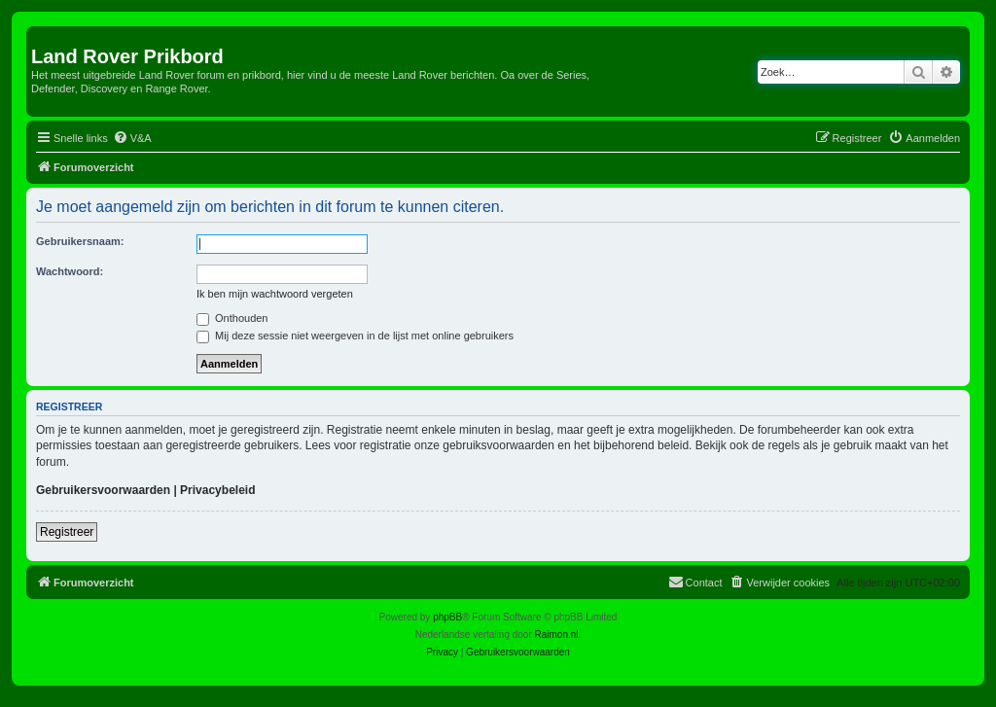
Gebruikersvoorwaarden (103, 490)
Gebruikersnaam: (80, 241)
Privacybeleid (217, 490)
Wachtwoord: (69, 271)
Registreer (66, 532)
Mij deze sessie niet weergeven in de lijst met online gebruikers (355, 335)
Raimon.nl (557, 634)
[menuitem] (132, 138)
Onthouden (232, 318)
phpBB (447, 617)
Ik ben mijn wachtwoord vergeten (274, 294)
